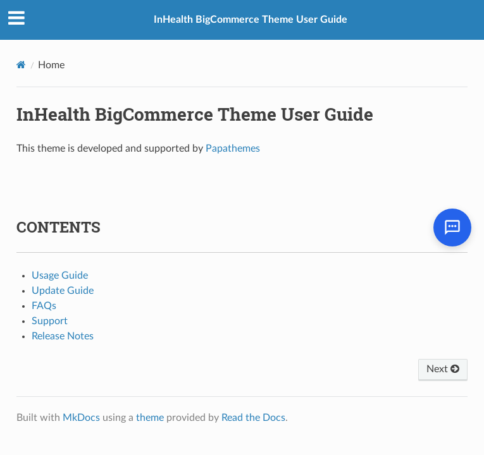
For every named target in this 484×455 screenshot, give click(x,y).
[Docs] (21, 64)
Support (50, 321)
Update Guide (63, 291)
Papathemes (233, 148)
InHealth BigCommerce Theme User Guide (250, 20)
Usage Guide (60, 275)
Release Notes (63, 336)
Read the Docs (253, 418)
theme (150, 418)
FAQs (44, 306)
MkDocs (81, 418)
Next (442, 369)
